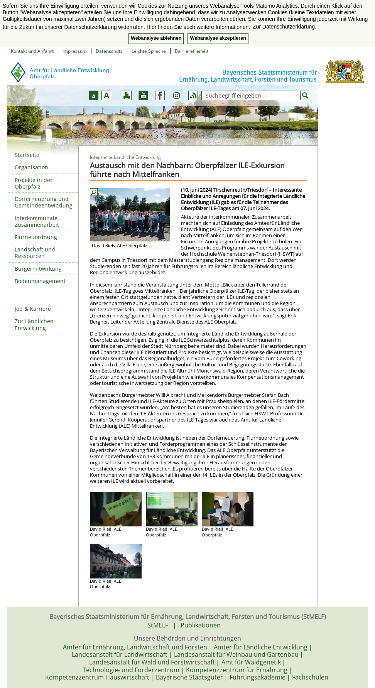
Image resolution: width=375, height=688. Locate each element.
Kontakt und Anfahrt (32, 51)
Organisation (31, 167)
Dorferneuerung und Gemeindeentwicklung (44, 202)
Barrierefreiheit (191, 51)
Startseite (27, 155)
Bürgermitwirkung (38, 268)
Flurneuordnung (36, 237)
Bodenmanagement (40, 281)
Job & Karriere (33, 308)
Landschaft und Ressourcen (35, 253)
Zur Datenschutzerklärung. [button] (284, 27)
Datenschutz (109, 51)
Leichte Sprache (149, 51)
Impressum (74, 51)
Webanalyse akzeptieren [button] (218, 38)
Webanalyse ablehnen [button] (156, 38)
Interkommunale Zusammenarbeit (37, 221)
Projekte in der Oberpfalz (33, 183)
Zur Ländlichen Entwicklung (34, 324)
